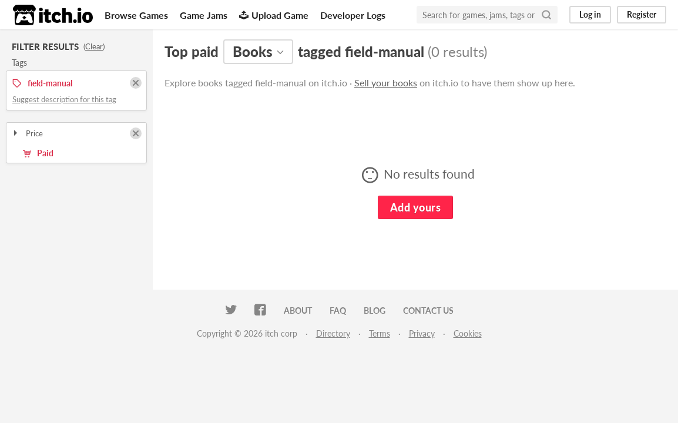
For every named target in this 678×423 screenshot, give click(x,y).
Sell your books (385, 82)
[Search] (546, 15)
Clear (94, 46)
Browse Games (136, 15)
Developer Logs (352, 15)
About (298, 310)
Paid (38, 153)
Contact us (428, 310)
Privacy (422, 333)
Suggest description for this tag (64, 99)
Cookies (468, 333)
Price (27, 133)
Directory (333, 333)
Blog (374, 310)
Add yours (415, 207)
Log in (590, 14)
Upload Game (273, 15)
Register (641, 14)
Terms (379, 333)
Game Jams (203, 15)
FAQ (338, 310)
